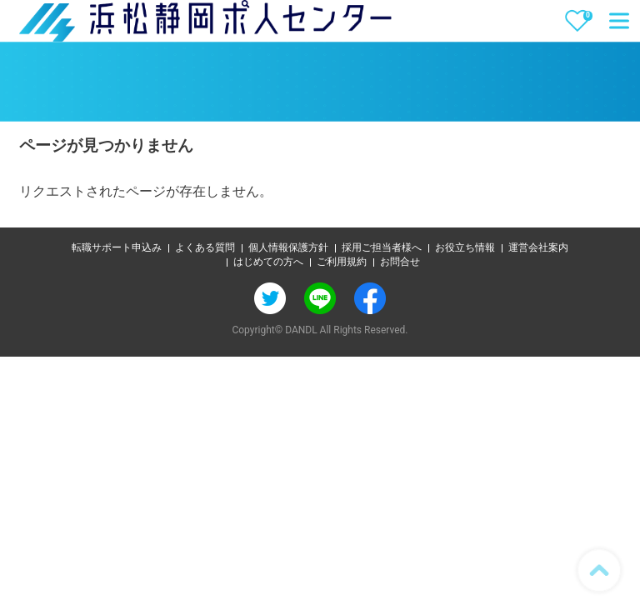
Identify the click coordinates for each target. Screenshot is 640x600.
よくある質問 (205, 247)
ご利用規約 (342, 262)
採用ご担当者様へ (382, 247)
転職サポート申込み (117, 247)
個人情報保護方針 (288, 247)
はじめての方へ (268, 262)
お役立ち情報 (465, 247)
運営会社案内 (538, 247)
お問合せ (400, 262)
